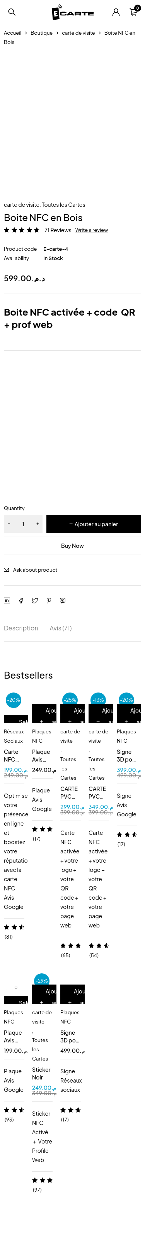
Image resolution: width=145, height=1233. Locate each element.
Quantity (14, 508)
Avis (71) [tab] (61, 628)
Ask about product (35, 570)
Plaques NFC (41, 736)
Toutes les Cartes (63, 204)
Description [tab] (21, 628)
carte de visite (78, 33)
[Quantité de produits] (23, 524)
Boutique (42, 33)
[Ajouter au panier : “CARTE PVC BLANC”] (81, 722)
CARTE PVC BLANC (69, 796)
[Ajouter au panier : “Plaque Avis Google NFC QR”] (52, 722)
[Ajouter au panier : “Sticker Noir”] (52, 1003)
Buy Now (72, 545)
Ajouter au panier (96, 523)
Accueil (12, 33)
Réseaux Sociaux (14, 736)
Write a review (91, 230)
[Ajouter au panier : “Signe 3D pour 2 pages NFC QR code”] (81, 1003)
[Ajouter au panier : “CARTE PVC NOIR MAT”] (109, 722)
